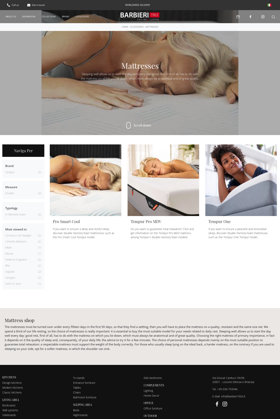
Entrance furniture (84, 383)
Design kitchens (12, 383)
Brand (65, 16)
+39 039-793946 (227, 389)
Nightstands (80, 415)
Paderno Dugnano (16, 259)
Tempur (10, 172)
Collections (49, 16)
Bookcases (9, 405)
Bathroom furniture (84, 397)
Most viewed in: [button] (16, 229)
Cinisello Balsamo (15, 241)
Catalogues (82, 16)
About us (10, 16)
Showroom (28, 16)
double (9, 193)
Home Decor (151, 395)
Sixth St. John (13, 283)
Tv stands (79, 378)
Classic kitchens (12, 392)
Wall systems (10, 410)
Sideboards (9, 415)
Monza (9, 253)
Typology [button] (11, 208)
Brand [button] (9, 166)
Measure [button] (11, 187)
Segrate (10, 271)
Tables (77, 387)
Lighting (148, 391)
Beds (76, 410)
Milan (8, 247)
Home (125, 26)
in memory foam (15, 214)
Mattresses (151, 26)
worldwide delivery (137, 5)
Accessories (137, 26)
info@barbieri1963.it (233, 396)
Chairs (77, 392)
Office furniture (153, 408)
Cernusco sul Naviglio (18, 235)
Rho (7, 265)
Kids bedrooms (153, 378)
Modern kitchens (12, 387)
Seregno (10, 277)
